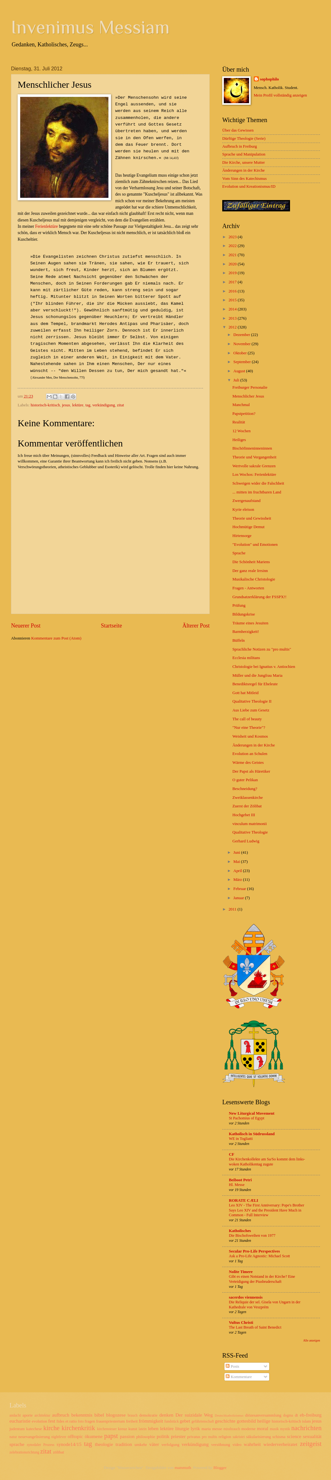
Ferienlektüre (46, 226)
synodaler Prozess (40, 1445)
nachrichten (306, 1427)
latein (143, 1429)
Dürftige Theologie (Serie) (243, 138)
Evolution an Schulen (249, 754)
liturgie (182, 1428)
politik (163, 1436)
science (294, 1436)
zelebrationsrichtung (24, 1452)
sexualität (312, 1436)
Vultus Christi (241, 1322)
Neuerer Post (26, 625)
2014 (233, 309)
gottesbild (246, 1421)
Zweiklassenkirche (247, 797)
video (236, 1444)
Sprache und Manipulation (243, 154)
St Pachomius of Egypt (246, 1118)
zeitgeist (311, 1443)
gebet (185, 1421)
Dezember (242, 335)
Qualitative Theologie (250, 832)
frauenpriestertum (110, 1421)
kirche (51, 1427)
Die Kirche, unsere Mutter (243, 162)
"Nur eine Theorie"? (248, 727)
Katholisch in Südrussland (252, 1134)
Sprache (238, 553)
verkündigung (103, 405)
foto (81, 1421)
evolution (39, 1421)
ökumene (94, 1436)
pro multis (209, 1437)
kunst (132, 1429)
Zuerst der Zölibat (247, 806)
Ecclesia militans (246, 658)
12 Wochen (241, 431)
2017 (233, 282)
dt (296, 1415)
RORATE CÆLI (243, 1200)
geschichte (225, 1421)
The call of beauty (247, 719)
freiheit (132, 1421)
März (238, 879)
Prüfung (239, 605)
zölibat (58, 1452)
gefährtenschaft (202, 1421)
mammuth (183, 1467)
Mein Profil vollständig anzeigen (280, 95)
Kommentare (239, 1377)
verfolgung (170, 1444)
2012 (233, 327)
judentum (17, 1429)
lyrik (195, 1428)
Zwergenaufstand (246, 500)
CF (231, 1154)
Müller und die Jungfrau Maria (257, 675)
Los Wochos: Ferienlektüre (254, 474)
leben (153, 1428)
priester (178, 1436)
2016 (233, 291)
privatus (193, 1437)
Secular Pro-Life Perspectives (254, 1251)
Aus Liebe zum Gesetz (250, 710)
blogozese (116, 1415)
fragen (90, 1421)
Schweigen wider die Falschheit (258, 483)
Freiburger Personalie (249, 387)
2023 (233, 237)
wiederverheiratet (280, 1444)
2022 (233, 246)
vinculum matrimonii (249, 824)
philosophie (145, 1437)
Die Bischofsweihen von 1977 (252, 1235)
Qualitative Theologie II (251, 701)
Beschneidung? (244, 789)
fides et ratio (66, 1421)
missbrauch (232, 1429)
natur (13, 1437)
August (239, 371)
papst (111, 1435)
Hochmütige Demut (248, 527)
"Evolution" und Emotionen (255, 544)
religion (224, 1437)
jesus (66, 405)
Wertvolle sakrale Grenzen (254, 466)
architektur (42, 1415)
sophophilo (269, 79)
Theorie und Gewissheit (251, 518)
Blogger (219, 1467)
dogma (288, 1415)
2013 (233, 318)
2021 (233, 255)
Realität (238, 422)
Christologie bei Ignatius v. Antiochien (263, 666)
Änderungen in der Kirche (243, 170)
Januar (239, 898)
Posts (232, 1366)
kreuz (122, 1429)
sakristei (239, 1437)
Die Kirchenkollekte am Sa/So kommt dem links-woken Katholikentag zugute (267, 1161)
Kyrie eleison (243, 509)
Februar (240, 889)
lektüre (78, 405)
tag (87, 405)
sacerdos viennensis (246, 1297)
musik (274, 1429)
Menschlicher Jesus (248, 396)
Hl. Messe (237, 1184)
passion (127, 1436)
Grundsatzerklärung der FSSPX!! (259, 597)
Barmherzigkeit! (245, 631)
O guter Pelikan (245, 780)
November (242, 344)
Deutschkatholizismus (229, 1415)
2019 (233, 273)
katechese (34, 1429)
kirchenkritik (78, 1427)
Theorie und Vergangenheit (254, 457)
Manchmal (241, 405)
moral (262, 1428)
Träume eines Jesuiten (250, 623)
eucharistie (20, 1421)
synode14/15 (69, 1444)
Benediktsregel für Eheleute (255, 684)
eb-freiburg (311, 1415)
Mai (237, 861)
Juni (237, 852)
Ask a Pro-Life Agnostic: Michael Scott (259, 1256)
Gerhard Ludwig (245, 841)
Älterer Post (196, 625)
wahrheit (252, 1444)
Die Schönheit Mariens (251, 562)
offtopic (75, 1436)
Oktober (240, 353)
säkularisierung (258, 1437)
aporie (27, 1415)
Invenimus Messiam (90, 27)
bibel (99, 1415)
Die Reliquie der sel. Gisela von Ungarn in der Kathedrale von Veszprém (264, 1304)
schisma (278, 1437)
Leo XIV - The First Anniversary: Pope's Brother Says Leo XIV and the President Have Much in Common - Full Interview (266, 1210)
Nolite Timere (241, 1272)
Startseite (111, 625)
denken (166, 1415)
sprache (16, 1444)
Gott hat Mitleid (245, 693)
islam (306, 1421)
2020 (233, 264)
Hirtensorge (242, 536)
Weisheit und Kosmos (250, 736)
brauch (133, 1415)
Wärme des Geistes (248, 762)
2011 (233, 909)
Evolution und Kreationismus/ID (249, 186)
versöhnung (220, 1444)
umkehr (141, 1444)
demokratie (148, 1415)
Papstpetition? (243, 413)
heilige (263, 1421)
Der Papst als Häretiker (251, 771)
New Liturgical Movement (251, 1113)
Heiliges (239, 440)
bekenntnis (81, 1415)
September (242, 362)
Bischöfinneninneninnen (252, 448)
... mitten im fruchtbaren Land (256, 492)
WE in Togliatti (241, 1138)
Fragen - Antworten (248, 588)
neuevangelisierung (34, 1437)
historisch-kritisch (45, 405)
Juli (236, 380)
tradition (123, 1444)
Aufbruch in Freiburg (239, 146)
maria (206, 1429)
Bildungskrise (243, 614)
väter (154, 1444)
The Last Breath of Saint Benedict (255, 1327)
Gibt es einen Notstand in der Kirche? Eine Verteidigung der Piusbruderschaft (262, 1279)
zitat (120, 405)
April (238, 871)
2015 (233, 300)
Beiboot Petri (240, 1180)
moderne (248, 1429)
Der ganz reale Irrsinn (250, 571)
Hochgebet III (243, 815)
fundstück (171, 1421)
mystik (285, 1429)
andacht (15, 1415)
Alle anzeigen (311, 1340)
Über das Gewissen (237, 130)
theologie (104, 1444)
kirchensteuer (107, 1429)
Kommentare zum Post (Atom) (56, 638)
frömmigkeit (151, 1421)
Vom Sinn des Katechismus (244, 178)
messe (217, 1429)
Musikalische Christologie (253, 579)
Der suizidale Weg (193, 1415)
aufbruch (60, 1415)
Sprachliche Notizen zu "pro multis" (261, 649)
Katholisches (240, 1231)
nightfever (59, 1437)
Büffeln (238, 640)
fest (51, 1421)
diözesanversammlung (263, 1415)
